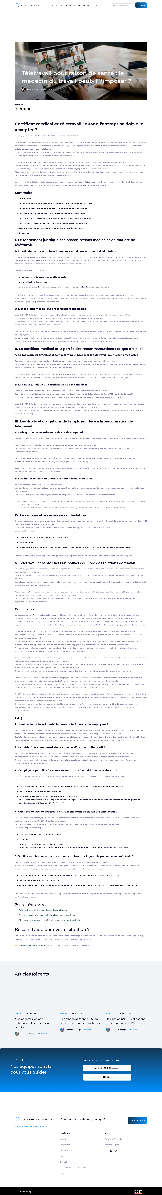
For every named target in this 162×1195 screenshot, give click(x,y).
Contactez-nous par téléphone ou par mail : (101, 1060)
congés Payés (68, 5)
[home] (28, 5)
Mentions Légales (111, 1145)
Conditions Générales (113, 1139)
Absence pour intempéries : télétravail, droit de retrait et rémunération (50, 920)
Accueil (54, 5)
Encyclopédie (66, 1145)
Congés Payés (66, 1150)
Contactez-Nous (137, 1120)
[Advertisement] (81, 26)
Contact (141, 5)
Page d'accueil (66, 1139)
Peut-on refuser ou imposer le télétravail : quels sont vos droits (47, 915)
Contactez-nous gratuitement (31, 946)
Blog (62, 1156)
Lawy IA (63, 1173)
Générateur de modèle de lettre (73, 1168)
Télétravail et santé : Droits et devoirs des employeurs (43, 910)
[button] (82, 5)
